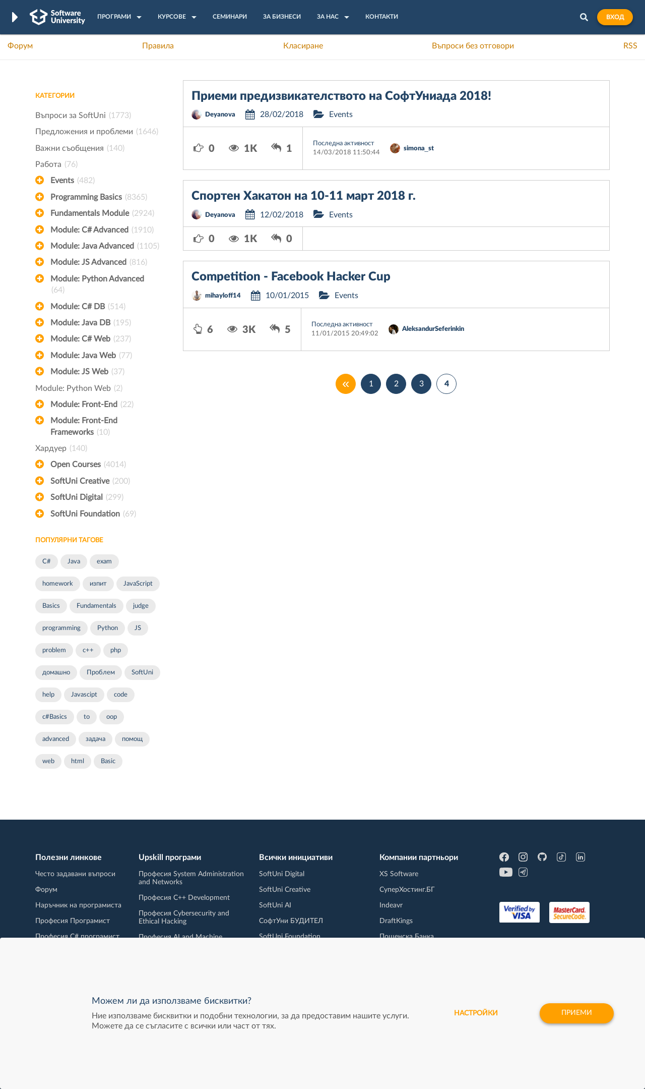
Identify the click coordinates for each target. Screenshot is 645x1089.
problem (54, 650)
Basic (108, 761)
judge (141, 606)
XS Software (398, 874)
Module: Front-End (92, 404)
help (48, 695)
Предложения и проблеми (96, 131)
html (77, 761)
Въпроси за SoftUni (83, 115)
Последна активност (343, 143)
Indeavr (391, 905)
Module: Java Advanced (104, 246)
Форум (20, 46)
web (48, 761)
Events (72, 180)
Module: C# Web (90, 339)
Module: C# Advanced (102, 230)
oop (111, 717)
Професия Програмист (72, 921)
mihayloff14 (223, 296)
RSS (630, 46)
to (87, 717)
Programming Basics (98, 197)
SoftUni (142, 672)
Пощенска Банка (406, 936)
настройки (476, 1013)
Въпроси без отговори (473, 46)
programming (61, 628)
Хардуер (61, 448)
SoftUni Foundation (93, 514)
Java (74, 561)
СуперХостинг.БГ (407, 889)
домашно (56, 672)
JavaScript (138, 584)
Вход (615, 17)
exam (104, 561)
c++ (88, 650)
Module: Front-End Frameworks (83, 427)
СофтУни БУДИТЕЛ (291, 921)
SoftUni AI (275, 905)
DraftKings (396, 921)
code (120, 695)
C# (46, 561)
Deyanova (220, 114)
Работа (56, 164)
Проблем (101, 672)
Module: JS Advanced (98, 262)
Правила (158, 46)
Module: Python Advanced (97, 285)
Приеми (576, 1013)
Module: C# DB (87, 306)
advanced (55, 739)
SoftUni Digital (86, 497)
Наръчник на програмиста (78, 905)
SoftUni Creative (90, 481)
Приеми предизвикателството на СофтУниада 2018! (341, 96)
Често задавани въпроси (75, 874)
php (115, 650)
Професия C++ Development (184, 897)
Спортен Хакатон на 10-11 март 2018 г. (303, 196)
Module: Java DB (90, 322)
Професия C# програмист (77, 936)
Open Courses (88, 464)
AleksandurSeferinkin (433, 329)
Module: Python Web (78, 388)
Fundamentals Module (102, 213)
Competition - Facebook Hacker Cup (291, 277)
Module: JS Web (87, 371)
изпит (98, 584)
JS (138, 628)
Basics (51, 606)
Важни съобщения (79, 148)
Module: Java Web (91, 355)
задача (95, 739)
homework (57, 584)
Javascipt (84, 695)
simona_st (419, 148)
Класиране (303, 46)
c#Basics (54, 717)
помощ (132, 739)
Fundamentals (96, 606)
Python (107, 628)
